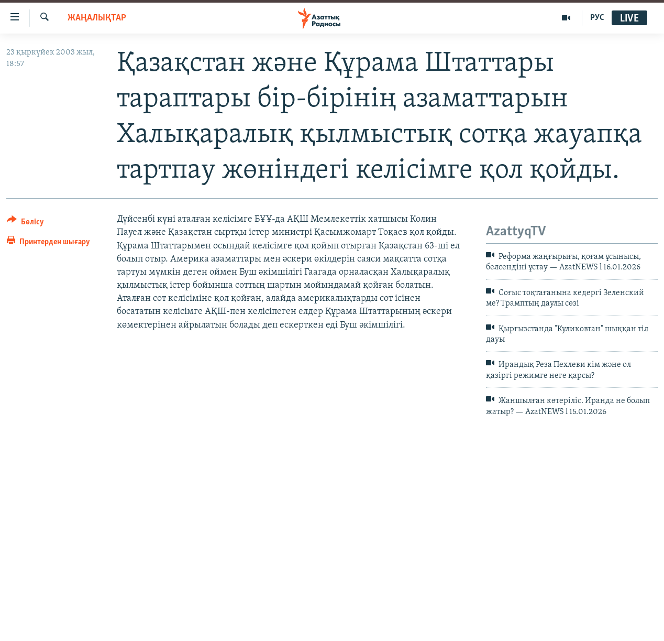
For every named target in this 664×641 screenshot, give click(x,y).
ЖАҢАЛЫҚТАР (97, 18)
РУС (597, 18)
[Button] (25, 223)
